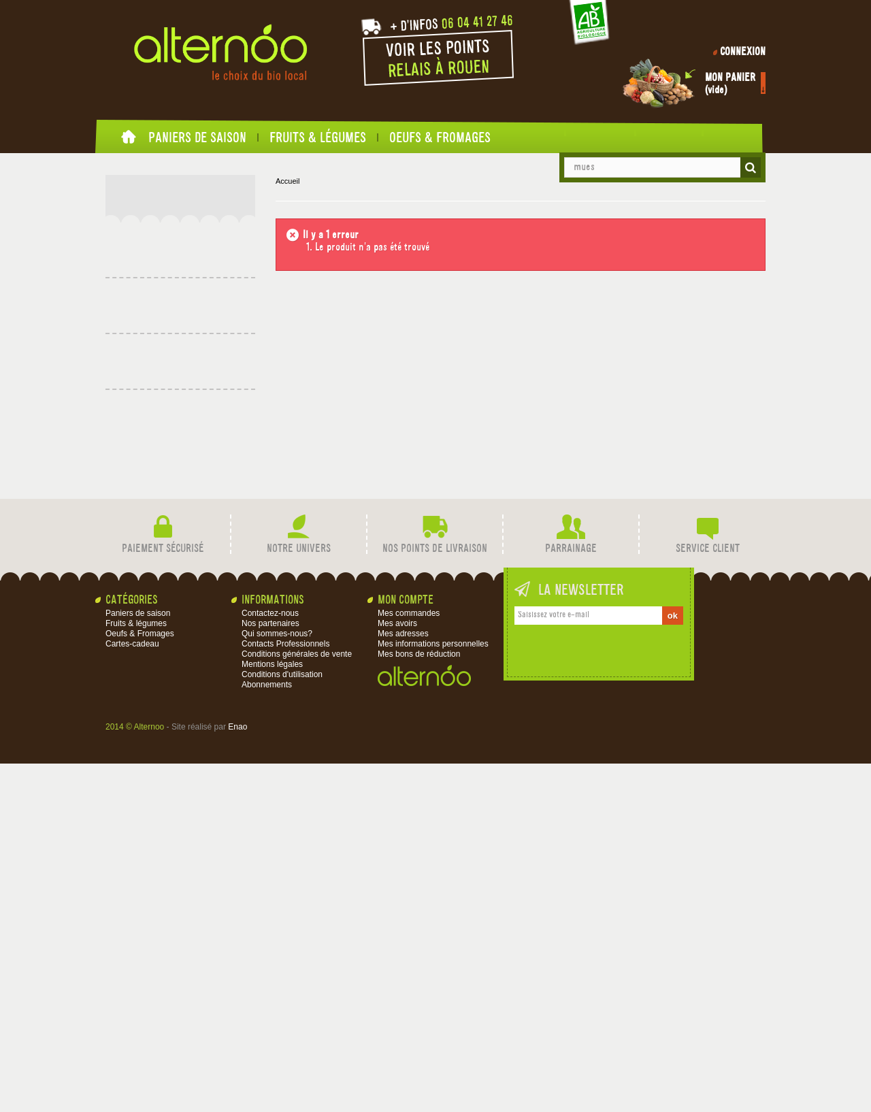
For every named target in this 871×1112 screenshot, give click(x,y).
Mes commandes (409, 961)
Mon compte (405, 949)
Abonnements (267, 1033)
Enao (237, 1075)
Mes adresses (403, 982)
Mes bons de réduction (419, 1002)
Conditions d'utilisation (282, 1023)
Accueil (129, 140)
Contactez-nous (270, 961)
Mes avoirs (397, 972)
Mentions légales (272, 1012)
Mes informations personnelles (433, 992)
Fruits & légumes (317, 137)
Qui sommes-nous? (277, 982)
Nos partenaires (270, 972)
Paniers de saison (197, 137)
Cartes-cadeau (162, 295)
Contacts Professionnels (285, 992)
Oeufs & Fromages (440, 137)
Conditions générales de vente (297, 1002)
